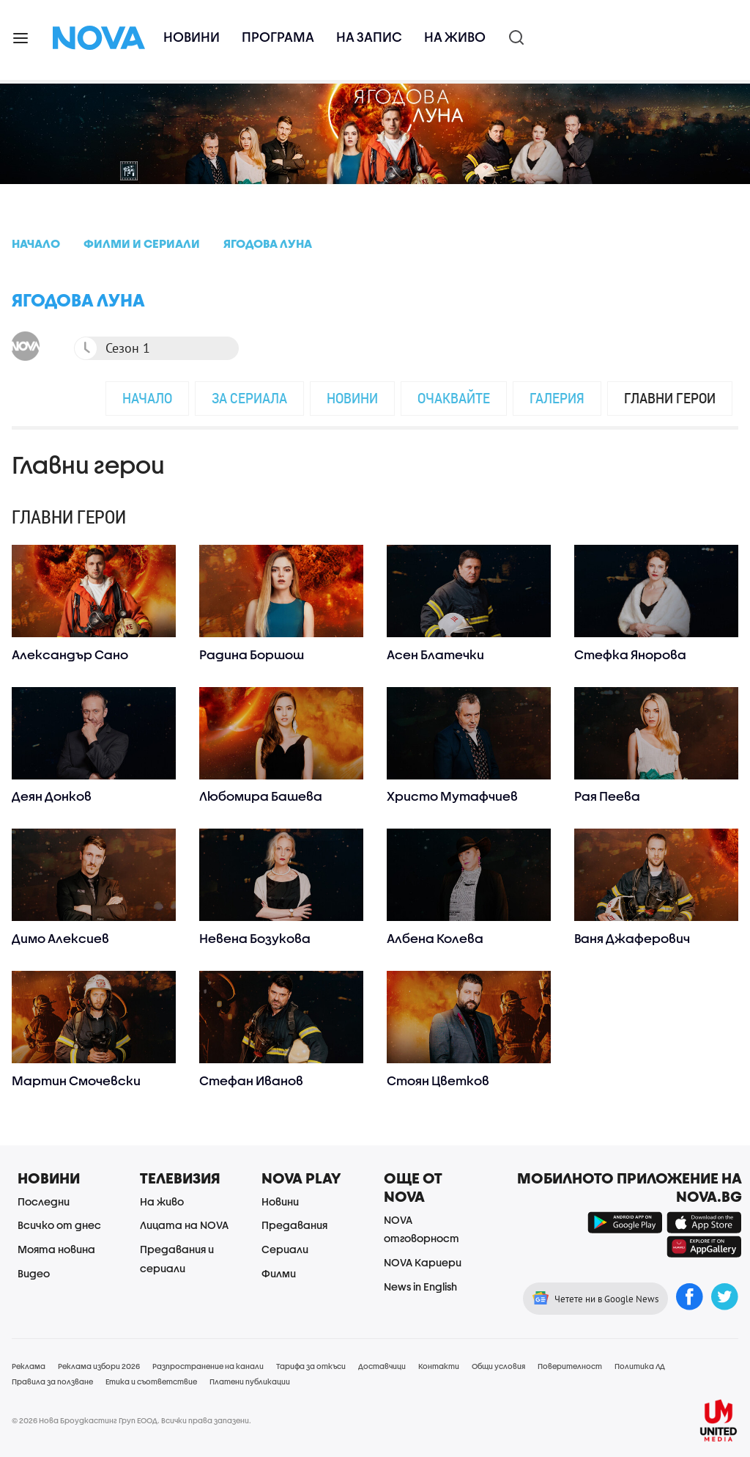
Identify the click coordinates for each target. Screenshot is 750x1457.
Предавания (294, 1225)
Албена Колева (435, 938)
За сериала (249, 398)
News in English (420, 1286)
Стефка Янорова (630, 654)
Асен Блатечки (435, 654)
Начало (147, 398)
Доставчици (382, 1366)
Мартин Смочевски (76, 1080)
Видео (34, 1273)
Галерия (557, 398)
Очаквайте (453, 398)
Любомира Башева (260, 796)
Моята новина (56, 1249)
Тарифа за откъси (311, 1366)
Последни (44, 1201)
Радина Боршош (251, 654)
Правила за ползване (52, 1381)
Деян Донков (52, 796)
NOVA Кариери (422, 1262)
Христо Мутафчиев (452, 796)
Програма (278, 37)
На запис (369, 37)
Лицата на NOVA (184, 1225)
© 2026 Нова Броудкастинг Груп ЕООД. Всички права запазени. (131, 1420)
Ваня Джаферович (632, 938)
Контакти (438, 1366)
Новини (191, 37)
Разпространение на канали (208, 1366)
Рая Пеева (607, 796)
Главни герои (670, 398)
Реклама (28, 1366)
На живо (455, 37)
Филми (278, 1273)
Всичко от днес (59, 1225)
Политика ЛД (640, 1366)
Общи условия (498, 1366)
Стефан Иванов (251, 1080)
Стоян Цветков (438, 1080)
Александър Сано (70, 654)
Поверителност (570, 1366)
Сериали (284, 1249)
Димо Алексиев (60, 938)
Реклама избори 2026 (99, 1366)
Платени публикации (249, 1381)
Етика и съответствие (151, 1381)
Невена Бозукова (255, 938)
